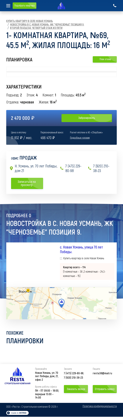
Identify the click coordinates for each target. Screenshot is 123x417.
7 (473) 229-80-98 (70, 168)
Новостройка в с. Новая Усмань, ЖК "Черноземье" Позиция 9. (47, 24)
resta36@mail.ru (102, 373)
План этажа (105, 59)
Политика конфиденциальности (99, 406)
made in (18, 413)
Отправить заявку (105, 389)
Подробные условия (80, 137)
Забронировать (86, 118)
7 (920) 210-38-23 (98, 168)
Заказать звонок (76, 389)
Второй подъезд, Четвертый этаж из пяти (36, 28)
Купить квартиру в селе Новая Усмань (29, 21)
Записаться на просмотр (29, 183)
